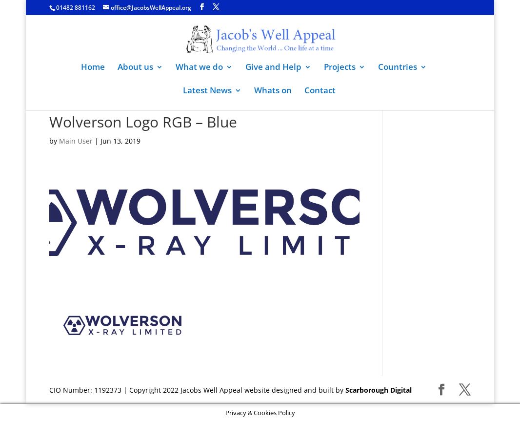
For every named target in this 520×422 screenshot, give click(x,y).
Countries (397, 67)
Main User (76, 141)
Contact (320, 91)
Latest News (207, 91)
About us (135, 67)
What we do (199, 67)
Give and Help (273, 67)
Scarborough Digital (378, 390)
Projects (340, 67)
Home (93, 67)
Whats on (273, 91)
